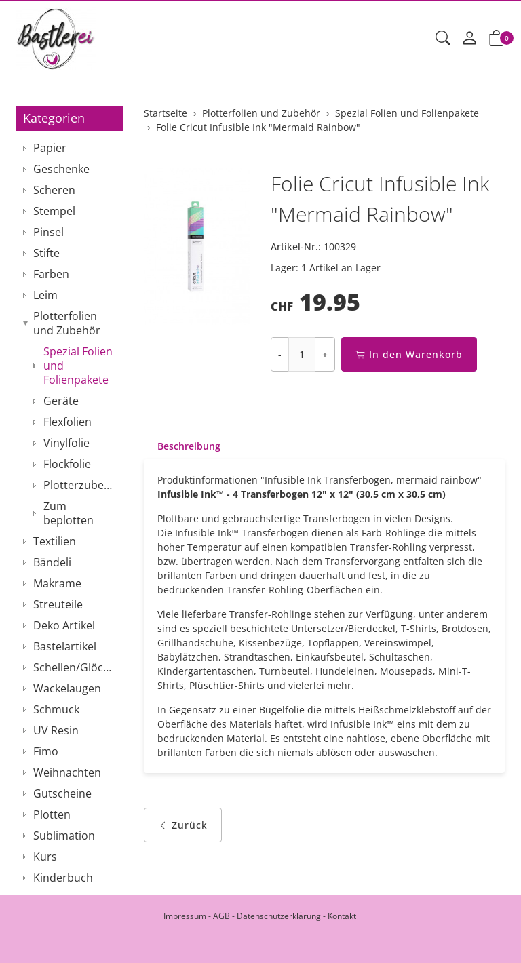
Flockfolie (67, 463)
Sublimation (64, 835)
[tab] (182, 446)
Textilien (54, 541)
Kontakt (342, 916)
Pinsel (48, 231)
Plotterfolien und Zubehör (66, 323)
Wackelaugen (67, 688)
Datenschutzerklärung (279, 916)
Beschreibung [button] (188, 445)
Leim (45, 295)
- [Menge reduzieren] (280, 354)
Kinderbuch (63, 877)
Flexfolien (67, 421)
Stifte (46, 252)
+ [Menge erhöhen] (325, 354)
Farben (51, 274)
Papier (49, 147)
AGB (221, 916)
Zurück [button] (183, 825)
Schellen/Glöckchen (75, 667)
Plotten (52, 814)
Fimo (45, 751)
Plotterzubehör (80, 484)
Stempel (54, 210)
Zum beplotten (68, 513)
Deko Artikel (64, 625)
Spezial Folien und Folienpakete (78, 365)
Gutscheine (62, 793)
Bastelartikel (64, 646)
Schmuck (56, 709)
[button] (443, 39)
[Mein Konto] (469, 38)
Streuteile (58, 604)
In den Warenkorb (409, 354)
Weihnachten (67, 772)
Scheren (54, 189)
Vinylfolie (66, 442)
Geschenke (61, 168)
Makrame (57, 583)
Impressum (184, 916)
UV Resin (56, 730)
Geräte (61, 400)
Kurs (45, 856)
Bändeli (52, 562)
